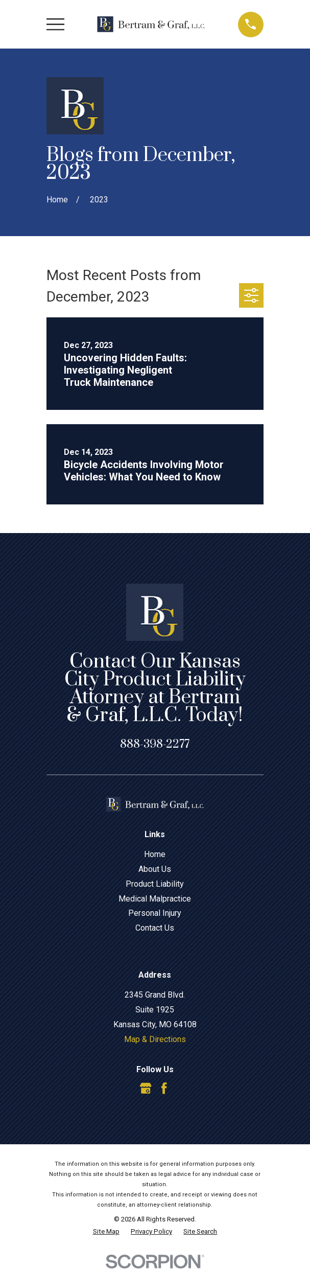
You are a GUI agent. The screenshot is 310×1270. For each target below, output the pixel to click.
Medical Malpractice (154, 899)
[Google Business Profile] (145, 1088)
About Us (154, 869)
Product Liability (155, 884)
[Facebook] (164, 1088)
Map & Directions (155, 1039)
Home (154, 854)
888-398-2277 (154, 744)
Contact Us (154, 928)
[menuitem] (106, 1232)
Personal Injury (154, 913)
